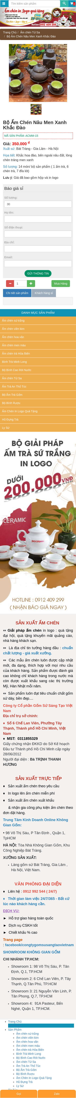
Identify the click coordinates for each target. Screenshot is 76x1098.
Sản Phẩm (14, 1029)
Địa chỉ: (9, 242)
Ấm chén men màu (14, 345)
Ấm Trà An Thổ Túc (14, 386)
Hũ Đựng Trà (10, 419)
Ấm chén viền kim (13, 328)
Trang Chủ (10, 32)
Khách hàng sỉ (44, 293)
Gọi (18, 1093)
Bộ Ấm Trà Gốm (12, 394)
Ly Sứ (6, 427)
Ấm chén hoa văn (13, 337)
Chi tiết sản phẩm (17, 293)
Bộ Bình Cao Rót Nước (16, 370)
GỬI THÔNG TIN (38, 273)
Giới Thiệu (14, 1025)
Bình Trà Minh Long (14, 361)
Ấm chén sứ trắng (13, 320)
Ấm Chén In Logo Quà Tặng (19, 411)
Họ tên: (9, 212)
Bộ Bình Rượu (11, 403)
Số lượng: (10, 197)
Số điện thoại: (13, 227)
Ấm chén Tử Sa (30, 32)
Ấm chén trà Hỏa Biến (16, 353)
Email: (8, 257)
